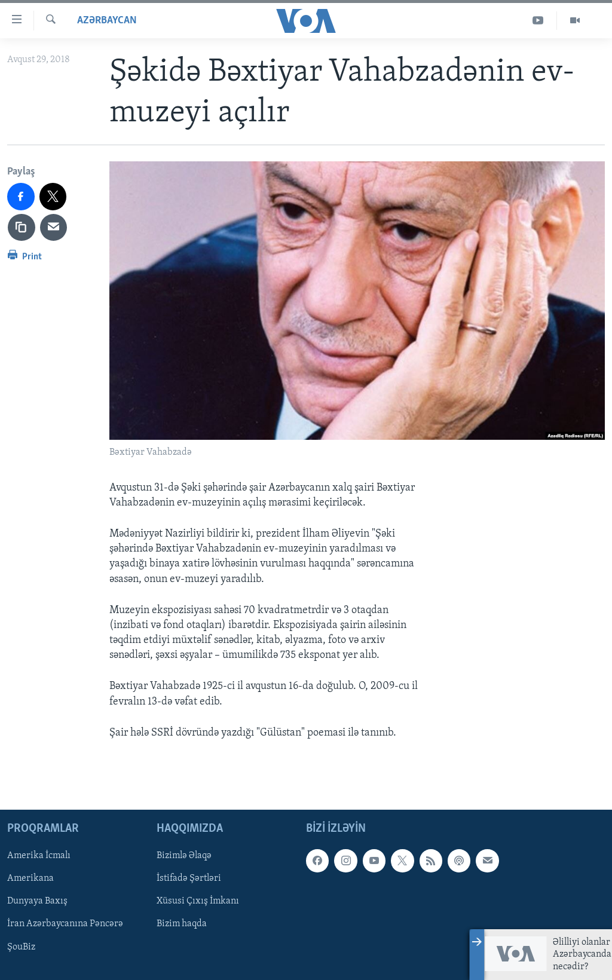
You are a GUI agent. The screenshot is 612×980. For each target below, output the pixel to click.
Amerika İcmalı (39, 855)
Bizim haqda (182, 924)
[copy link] (21, 227)
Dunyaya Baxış (37, 901)
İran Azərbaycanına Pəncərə (65, 924)
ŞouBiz (21, 947)
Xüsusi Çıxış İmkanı (198, 901)
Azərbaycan (107, 20)
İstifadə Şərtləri (189, 878)
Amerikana (30, 878)
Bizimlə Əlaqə (184, 855)
